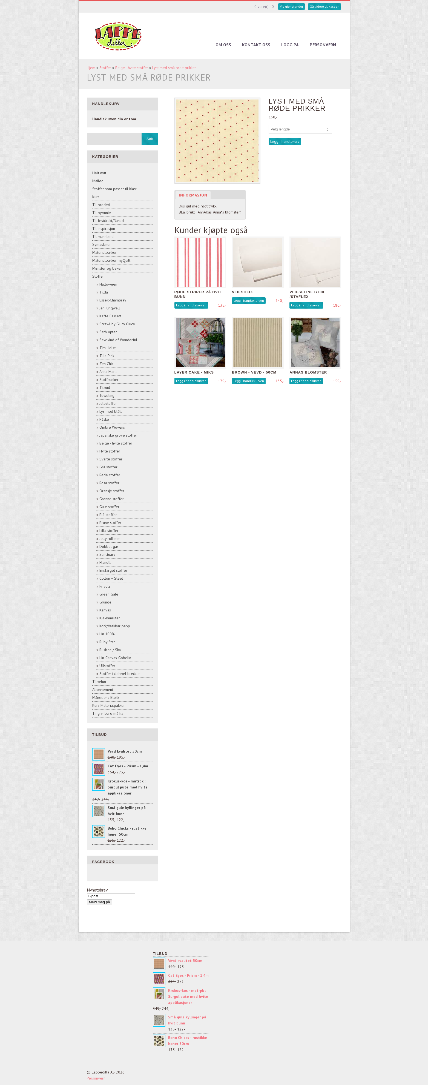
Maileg (98, 180)
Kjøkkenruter (109, 618)
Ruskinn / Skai (110, 649)
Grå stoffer (108, 467)
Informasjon (193, 195)
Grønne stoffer (111, 498)
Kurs (95, 196)
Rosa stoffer (109, 482)
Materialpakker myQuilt (111, 260)
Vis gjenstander (291, 6)
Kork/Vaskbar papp (114, 625)
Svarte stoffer (110, 459)
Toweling (106, 395)
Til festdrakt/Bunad (108, 220)
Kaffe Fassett (110, 316)
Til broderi (101, 204)
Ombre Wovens (112, 427)
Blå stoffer (108, 514)
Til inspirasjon (103, 228)
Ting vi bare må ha (107, 713)
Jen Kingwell (109, 308)
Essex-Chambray (112, 300)
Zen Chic (106, 363)
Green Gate (108, 594)
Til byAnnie (101, 212)
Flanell (105, 562)
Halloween (108, 284)
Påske (104, 419)
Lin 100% (107, 633)
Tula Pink (106, 355)
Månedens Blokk (105, 697)
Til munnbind (103, 236)
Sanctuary (107, 554)
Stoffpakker (109, 379)
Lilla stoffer (109, 530)
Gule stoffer (109, 506)
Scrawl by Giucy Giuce (117, 323)
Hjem (91, 67)
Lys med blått (110, 411)
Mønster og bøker (107, 268)
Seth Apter (108, 331)
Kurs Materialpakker (108, 705)
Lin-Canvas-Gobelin (115, 657)
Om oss (223, 44)
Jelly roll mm (109, 538)
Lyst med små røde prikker (174, 67)
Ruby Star (107, 641)
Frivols (104, 586)
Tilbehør (99, 681)
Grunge (105, 602)
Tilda (103, 292)
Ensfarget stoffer (113, 570)
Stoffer (105, 67)
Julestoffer (108, 403)
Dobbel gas (109, 546)
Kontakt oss (256, 44)
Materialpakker (104, 252)
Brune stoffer (110, 522)
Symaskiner (101, 244)
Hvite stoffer (109, 451)
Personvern (323, 44)
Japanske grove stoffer (118, 435)
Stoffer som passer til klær (114, 188)
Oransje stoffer (111, 490)
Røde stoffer (109, 474)
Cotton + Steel (111, 578)
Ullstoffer (107, 665)
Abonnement (102, 689)
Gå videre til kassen (324, 6)
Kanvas (105, 610)
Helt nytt (99, 172)
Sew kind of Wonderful (118, 339)
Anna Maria (108, 371)
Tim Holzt (107, 347)
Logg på (290, 44)
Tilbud (104, 387)
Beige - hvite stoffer (131, 67)
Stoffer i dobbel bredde (119, 673)
